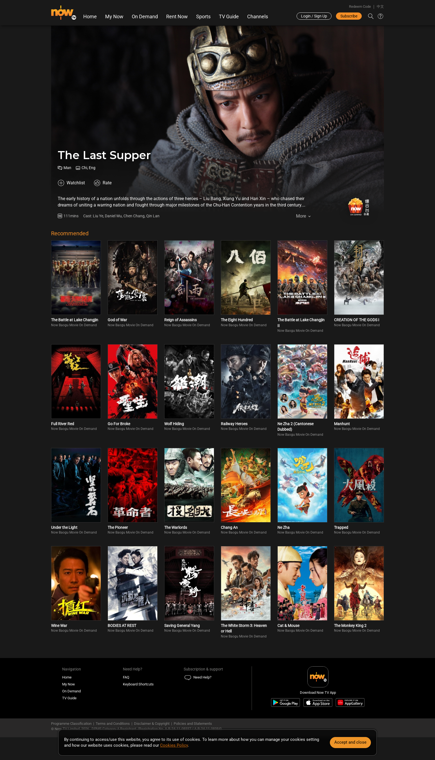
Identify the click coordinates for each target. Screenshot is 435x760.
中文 (380, 6)
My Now (114, 16)
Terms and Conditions (113, 723)
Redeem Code (360, 6)
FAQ (126, 677)
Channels (257, 16)
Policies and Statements (193, 723)
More (301, 216)
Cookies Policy (174, 745)
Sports (203, 16)
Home (90, 16)
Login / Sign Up (314, 16)
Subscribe (348, 16)
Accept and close (350, 742)
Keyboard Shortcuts (138, 684)
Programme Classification (71, 723)
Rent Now (177, 16)
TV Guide (229, 16)
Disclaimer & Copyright (152, 723)
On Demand (145, 16)
